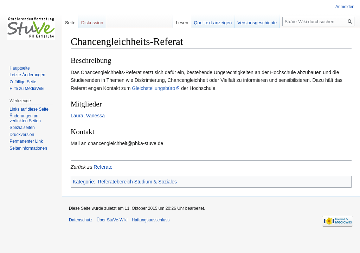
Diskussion (92, 22)
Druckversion (21, 134)
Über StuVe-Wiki (112, 220)
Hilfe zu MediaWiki (26, 88)
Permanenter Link (26, 141)
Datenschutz (80, 220)
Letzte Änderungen (27, 74)
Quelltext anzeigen (213, 22)
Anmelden (344, 6)
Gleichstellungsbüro (153, 88)
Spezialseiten (21, 127)
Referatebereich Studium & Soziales (137, 181)
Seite (70, 22)
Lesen (182, 22)
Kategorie (83, 181)
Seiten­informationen (28, 148)
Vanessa (95, 115)
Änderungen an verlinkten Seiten (25, 118)
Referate (103, 167)
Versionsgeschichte (257, 22)
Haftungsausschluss (150, 220)
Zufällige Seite (22, 81)
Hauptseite (19, 68)
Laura (77, 115)
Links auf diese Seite (29, 109)
